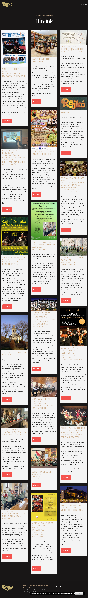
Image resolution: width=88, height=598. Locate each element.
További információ (67, 593)
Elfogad (79, 593)
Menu (84, 4)
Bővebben (7, 121)
